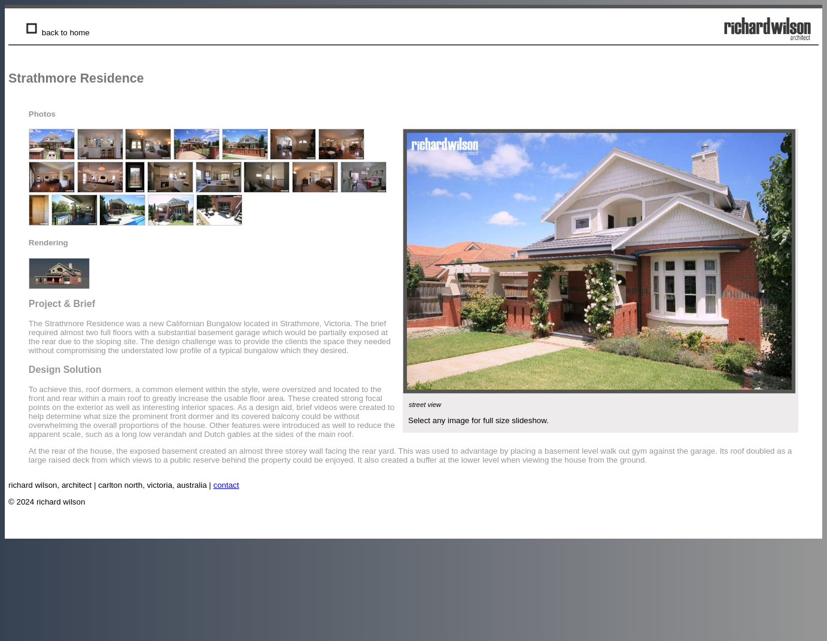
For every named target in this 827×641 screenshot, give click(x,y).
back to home (56, 32)
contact (226, 485)
